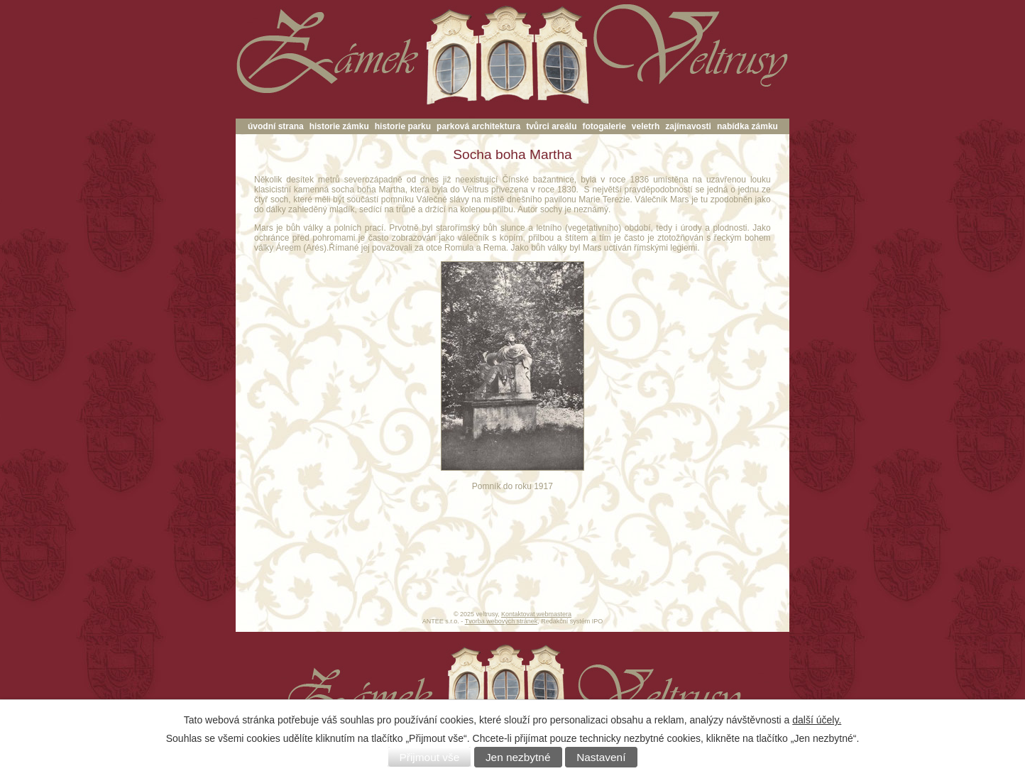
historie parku (403, 126)
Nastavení (600, 757)
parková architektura (478, 126)
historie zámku (339, 126)
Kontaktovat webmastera (536, 614)
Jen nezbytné (518, 757)
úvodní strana (276, 126)
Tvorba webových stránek (501, 621)
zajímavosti (688, 126)
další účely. (816, 720)
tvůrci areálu (551, 126)
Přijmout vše (430, 757)
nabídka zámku (747, 126)
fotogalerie (604, 126)
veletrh (645, 126)
